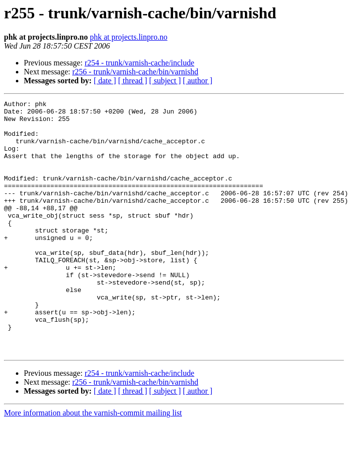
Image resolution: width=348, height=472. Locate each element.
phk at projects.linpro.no (128, 37)
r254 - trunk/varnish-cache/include (139, 63)
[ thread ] (132, 80)
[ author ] (198, 80)
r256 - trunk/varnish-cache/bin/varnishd (135, 71)
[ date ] (105, 80)
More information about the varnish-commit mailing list (93, 463)
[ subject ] (165, 80)
